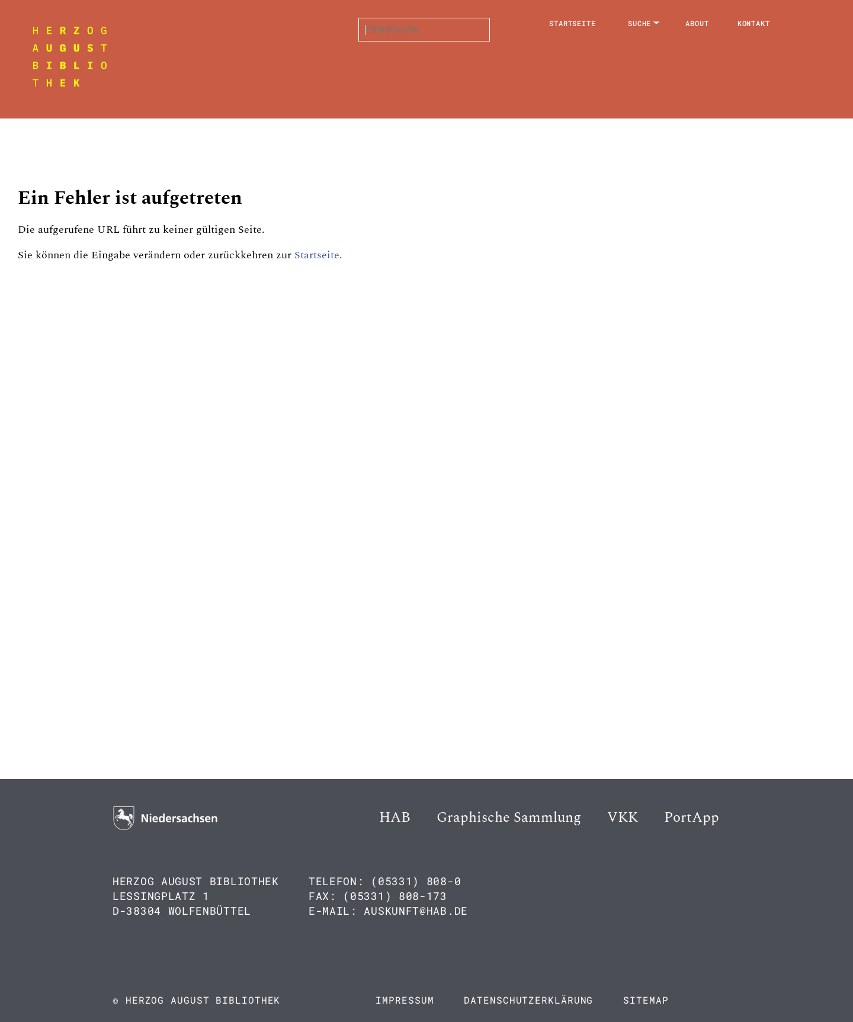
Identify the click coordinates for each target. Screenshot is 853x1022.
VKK (622, 817)
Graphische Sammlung (509, 817)
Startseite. (318, 255)
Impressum (405, 1000)
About (697, 23)
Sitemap (645, 1000)
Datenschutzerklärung (528, 1000)
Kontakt (753, 23)
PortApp (691, 817)
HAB (395, 817)
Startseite (572, 23)
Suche (640, 23)
